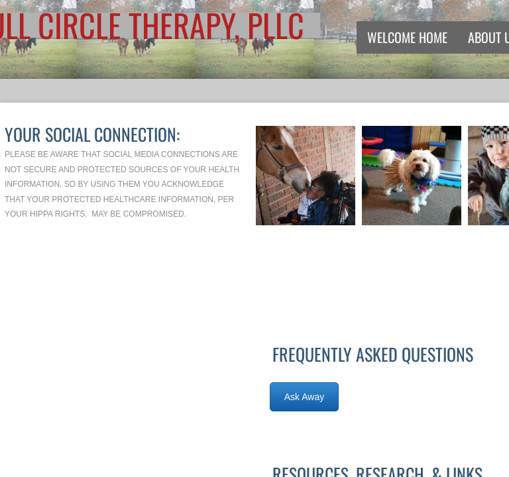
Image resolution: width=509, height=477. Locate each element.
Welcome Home (407, 37)
